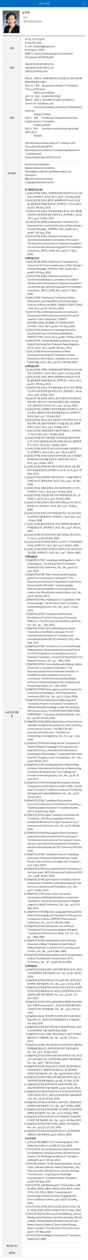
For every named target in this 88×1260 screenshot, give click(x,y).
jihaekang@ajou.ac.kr (44, 46)
